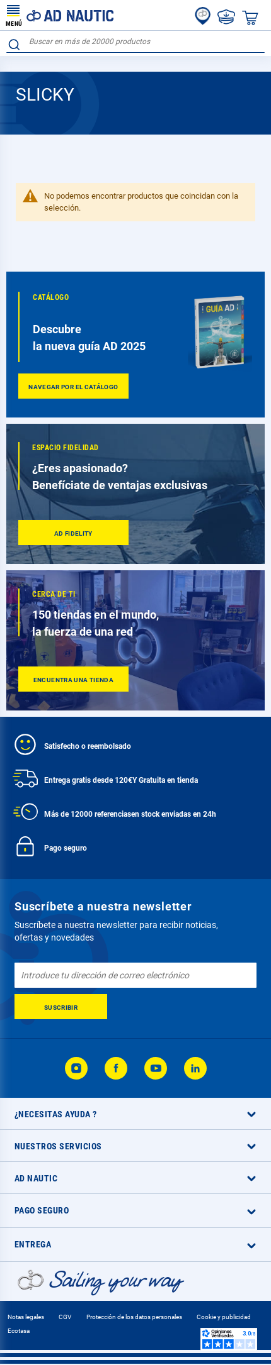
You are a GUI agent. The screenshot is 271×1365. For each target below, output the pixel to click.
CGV (65, 1316)
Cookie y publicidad (224, 1316)
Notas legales (26, 1316)
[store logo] (60, 15)
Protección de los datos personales (134, 1316)
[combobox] (135, 42)
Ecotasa (19, 1330)
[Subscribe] (60, 1006)
